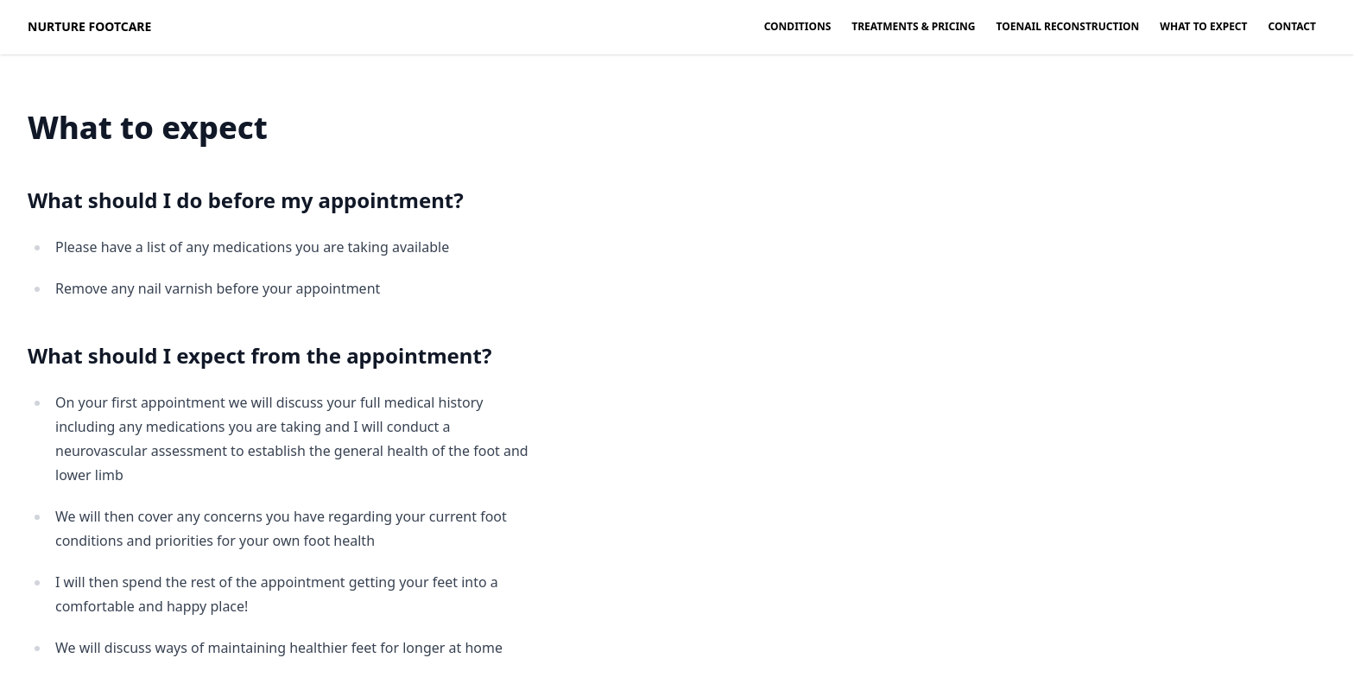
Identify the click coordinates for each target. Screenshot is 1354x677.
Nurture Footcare (89, 26)
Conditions (798, 26)
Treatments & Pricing (913, 26)
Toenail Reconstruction (1068, 26)
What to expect (1203, 26)
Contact (1293, 26)
